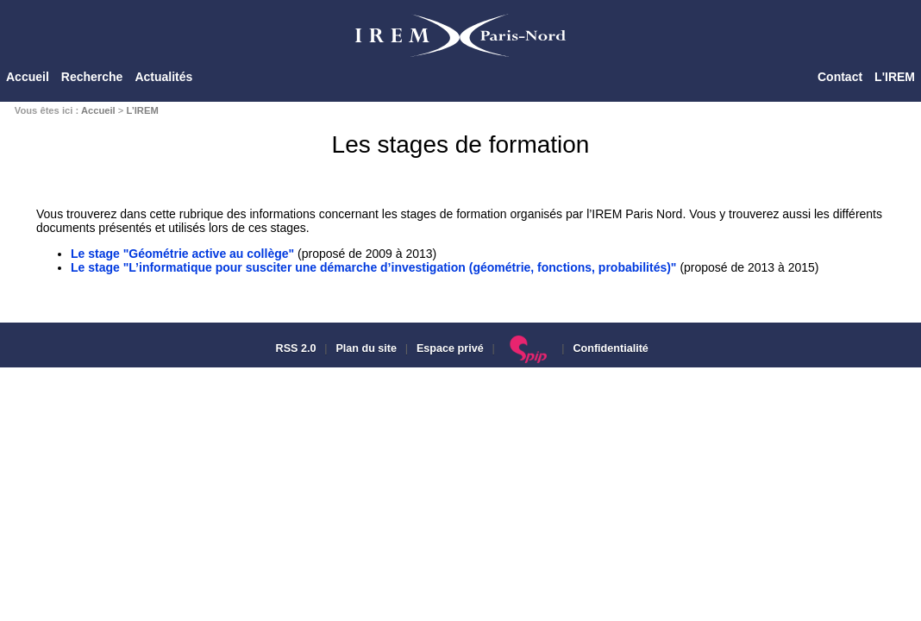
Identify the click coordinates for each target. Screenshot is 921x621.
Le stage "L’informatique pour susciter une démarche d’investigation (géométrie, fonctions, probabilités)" (374, 267)
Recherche (92, 77)
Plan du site (366, 348)
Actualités (163, 77)
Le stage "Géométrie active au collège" (182, 253)
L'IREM (894, 77)
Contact (840, 77)
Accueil (27, 77)
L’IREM (142, 110)
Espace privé (450, 348)
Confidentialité (610, 348)
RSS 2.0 (294, 348)
